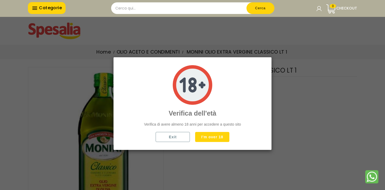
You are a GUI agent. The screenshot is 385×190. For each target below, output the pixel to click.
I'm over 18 (212, 137)
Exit (173, 137)
